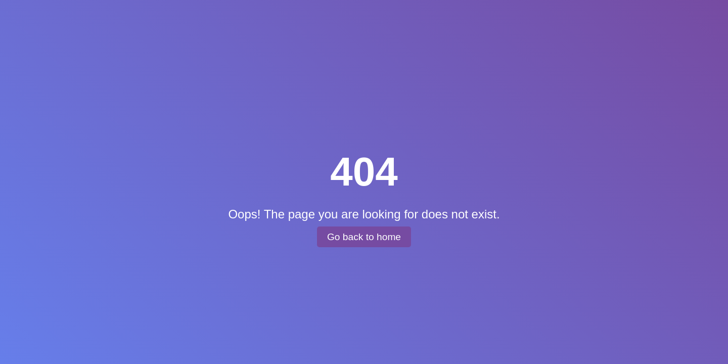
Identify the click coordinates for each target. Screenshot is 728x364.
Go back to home (364, 237)
